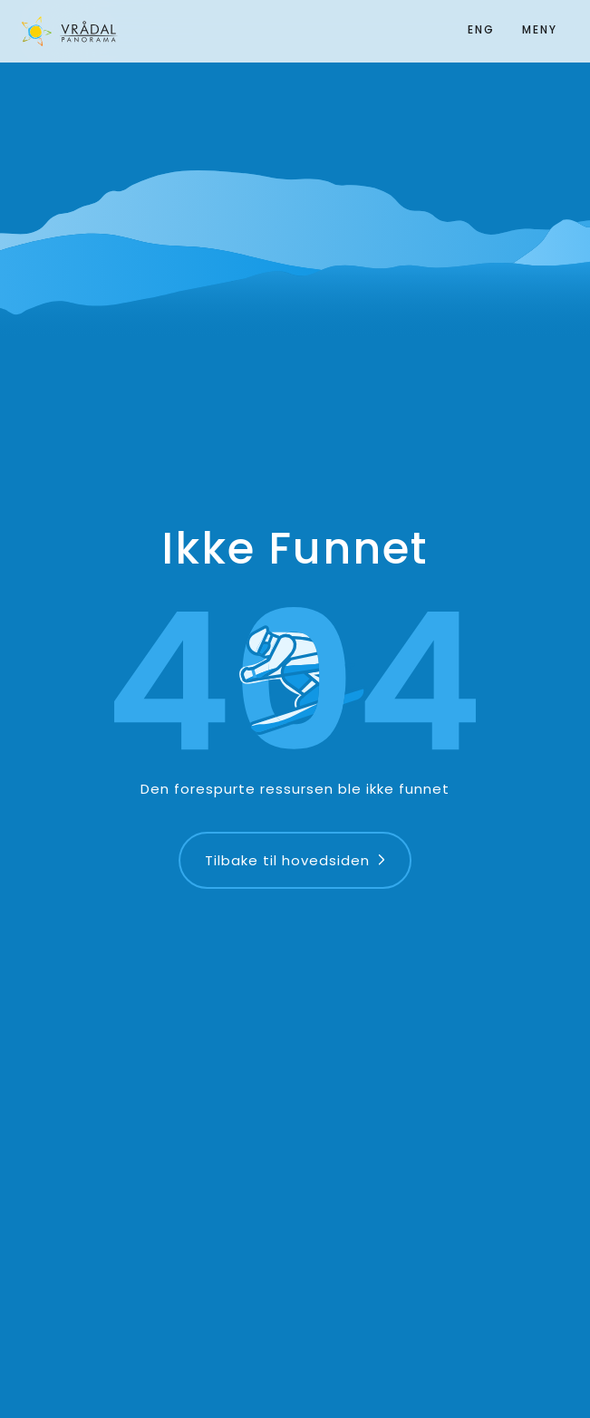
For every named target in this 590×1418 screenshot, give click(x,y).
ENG (481, 29)
